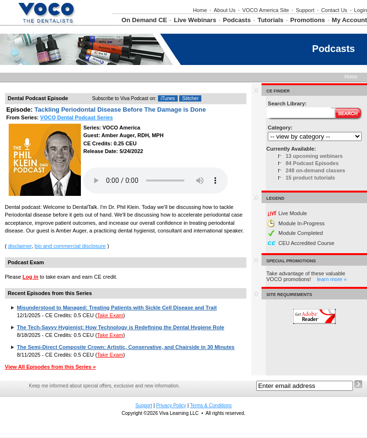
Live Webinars (195, 20)
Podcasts (237, 20)
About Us (225, 10)
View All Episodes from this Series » (50, 367)
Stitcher (190, 98)
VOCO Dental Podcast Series (76, 117)
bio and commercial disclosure (70, 246)
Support (305, 10)
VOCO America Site (265, 10)
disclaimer (20, 246)
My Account (349, 20)
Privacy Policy (171, 405)
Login (360, 10)
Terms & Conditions (211, 405)
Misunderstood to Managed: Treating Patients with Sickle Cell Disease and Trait (117, 307)
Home (200, 10)
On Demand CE (144, 20)
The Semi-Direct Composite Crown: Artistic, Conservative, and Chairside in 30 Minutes (126, 347)
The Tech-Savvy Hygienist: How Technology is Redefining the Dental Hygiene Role (120, 327)
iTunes (168, 98)
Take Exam (110, 315)
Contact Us (334, 10)
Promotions (307, 20)
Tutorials (271, 20)
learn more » (332, 279)
